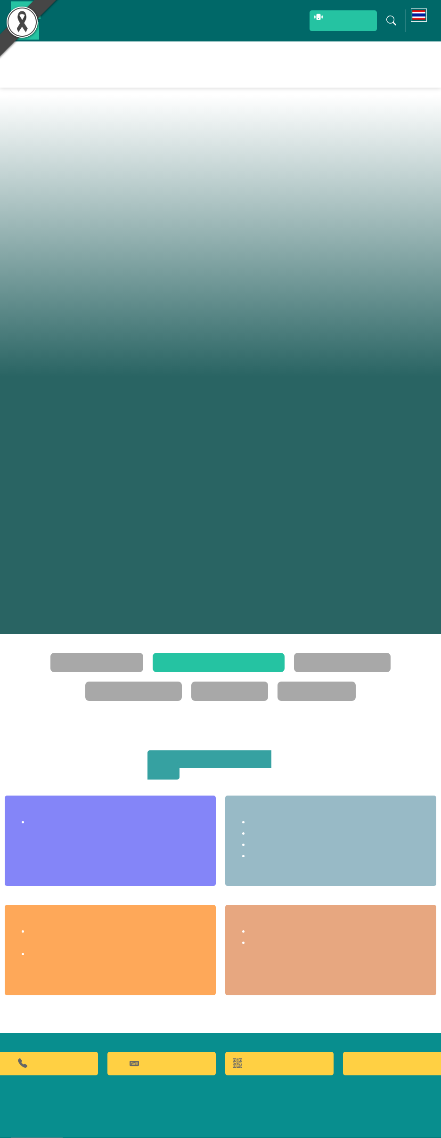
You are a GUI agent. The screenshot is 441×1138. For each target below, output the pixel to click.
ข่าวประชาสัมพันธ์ (359, 64)
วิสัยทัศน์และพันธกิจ (60, 651)
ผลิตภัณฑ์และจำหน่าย (247, 64)
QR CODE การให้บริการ (279, 1039)
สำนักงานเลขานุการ (59, 799)
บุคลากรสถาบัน (79, 21)
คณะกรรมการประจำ (381, 651)
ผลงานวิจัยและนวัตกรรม (171, 64)
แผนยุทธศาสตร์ (179, 680)
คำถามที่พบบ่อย (161, 1039)
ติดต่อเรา (407, 64)
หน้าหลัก (124, 64)
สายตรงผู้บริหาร (322, 21)
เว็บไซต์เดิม (40, 1128)
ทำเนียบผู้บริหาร (261, 680)
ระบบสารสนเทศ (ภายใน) (239, 21)
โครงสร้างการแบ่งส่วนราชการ (172, 651)
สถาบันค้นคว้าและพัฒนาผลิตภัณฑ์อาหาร (218, 748)
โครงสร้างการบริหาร (285, 651)
